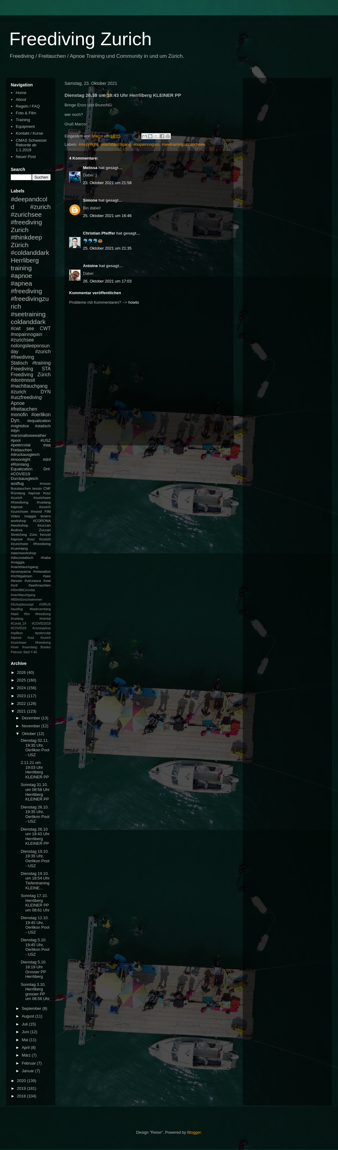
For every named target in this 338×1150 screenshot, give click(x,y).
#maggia (18, 562)
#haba (46, 557)
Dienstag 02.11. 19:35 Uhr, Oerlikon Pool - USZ (35, 747)
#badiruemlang (40, 609)
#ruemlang (29, 647)
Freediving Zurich (80, 39)
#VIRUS (45, 604)
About (21, 99)
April (26, 1047)
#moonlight (88, 144)
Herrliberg (25, 260)
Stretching (19, 534)
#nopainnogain (146, 144)
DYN (46, 391)
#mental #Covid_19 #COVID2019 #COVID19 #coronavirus (31, 623)
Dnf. (47, 469)
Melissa (90, 167)
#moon (45, 483)
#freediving (26, 290)
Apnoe (18, 403)
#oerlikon (41, 414)
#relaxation (42, 571)
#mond (36, 511)
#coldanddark (30, 252)
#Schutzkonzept (22, 604)
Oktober (29, 733)
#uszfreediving (26, 397)
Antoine (90, 265)
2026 (22, 672)
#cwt (16, 328)
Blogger (194, 1132)
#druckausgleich (25, 454)
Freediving (22, 368)
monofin (19, 414)
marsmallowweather (28, 435)
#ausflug (17, 609)
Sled (26, 652)
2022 (22, 703)
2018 (22, 1096)
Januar (28, 1071)
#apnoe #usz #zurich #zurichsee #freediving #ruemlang (31, 543)
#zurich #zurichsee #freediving (31, 214)
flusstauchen (21, 488)
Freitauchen (21, 450)
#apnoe (21, 275)
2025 (22, 680)
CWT (45, 328)
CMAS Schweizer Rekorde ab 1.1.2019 (31, 145)
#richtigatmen (21, 576)
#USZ (46, 440)
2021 (22, 711)
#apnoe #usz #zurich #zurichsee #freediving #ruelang (31, 497)
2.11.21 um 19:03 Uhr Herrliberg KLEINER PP (35, 769)
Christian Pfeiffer (99, 233)
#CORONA (42, 521)
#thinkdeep (26, 237)
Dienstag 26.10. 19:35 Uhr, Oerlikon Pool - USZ (35, 814)
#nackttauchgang (24, 567)
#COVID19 (20, 474)
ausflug (17, 483)
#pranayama (21, 571)
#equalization (39, 420)
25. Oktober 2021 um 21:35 (107, 248)
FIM (48, 511)
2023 (22, 696)
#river (15, 647)
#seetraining (172, 144)
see (30, 328)
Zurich (20, 229)
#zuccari (44, 525)
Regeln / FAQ (28, 106)
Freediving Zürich (31, 374)
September (32, 1008)
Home (21, 92)
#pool (16, 440)
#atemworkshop (23, 553)
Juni (26, 1031)
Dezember (31, 718)
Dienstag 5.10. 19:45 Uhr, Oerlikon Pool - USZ (35, 947)
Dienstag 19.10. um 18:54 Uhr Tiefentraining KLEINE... (35, 880)
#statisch (43, 426)
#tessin (16, 581)
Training (23, 119)
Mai (25, 1039)
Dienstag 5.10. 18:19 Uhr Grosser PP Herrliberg (33, 969)
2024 (22, 688)
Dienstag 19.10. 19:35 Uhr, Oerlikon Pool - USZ (35, 858)
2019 (22, 1088)
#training (41, 363)
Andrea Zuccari (31, 530)
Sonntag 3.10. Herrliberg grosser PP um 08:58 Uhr (35, 991)
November (31, 726)
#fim (27, 614)
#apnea (21, 283)
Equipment (25, 126)
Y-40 (33, 652)
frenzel (45, 534)
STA (46, 368)
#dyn (15, 430)
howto (133, 302)
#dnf (47, 459)
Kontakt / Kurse (29, 133)
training (21, 267)
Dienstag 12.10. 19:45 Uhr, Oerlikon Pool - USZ (35, 925)
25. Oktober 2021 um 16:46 (107, 215)
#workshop (19, 525)
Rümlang (18, 493)
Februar (29, 1063)
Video (15, 516)
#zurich (18, 391)
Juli (25, 1024)
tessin (37, 488)
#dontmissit (23, 380)
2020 (22, 1080)
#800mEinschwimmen (26, 599)
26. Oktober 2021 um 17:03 (107, 281)
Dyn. (16, 420)
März (27, 1055)
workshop (18, 521)
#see (47, 576)
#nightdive (20, 426)
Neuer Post (26, 156)
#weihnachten (40, 585)
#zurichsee (195, 144)
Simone (90, 200)
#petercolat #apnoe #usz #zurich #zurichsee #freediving (31, 637)
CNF (47, 488)
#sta (47, 445)
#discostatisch (22, 557)
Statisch (19, 363)
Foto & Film (26, 113)
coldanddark (28, 321)
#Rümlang (20, 464)
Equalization (22, 469)
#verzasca (33, 581)
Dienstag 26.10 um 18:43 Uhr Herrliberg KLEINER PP (35, 836)
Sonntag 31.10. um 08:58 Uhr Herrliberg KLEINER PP (35, 791)
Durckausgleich (24, 478)
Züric (33, 534)
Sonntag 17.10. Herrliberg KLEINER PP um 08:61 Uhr (35, 902)
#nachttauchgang (115, 144)
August (28, 1016)
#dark (15, 614)
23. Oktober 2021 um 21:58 (107, 182)
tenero (46, 516)
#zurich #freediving (31, 354)
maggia (30, 516)
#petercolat (20, 445)
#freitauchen (24, 409)
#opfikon (17, 633)
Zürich (20, 244)
